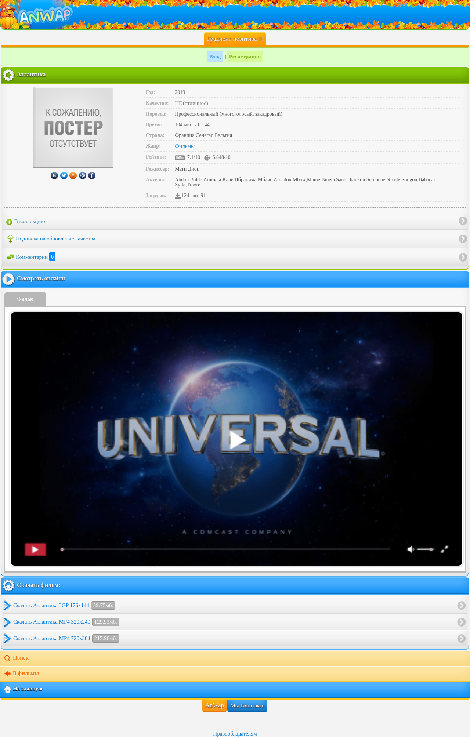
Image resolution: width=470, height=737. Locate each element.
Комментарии (30, 257)
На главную (23, 689)
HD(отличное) (191, 103)
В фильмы (21, 673)
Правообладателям (235, 734)
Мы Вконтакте (247, 705)
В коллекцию (25, 221)
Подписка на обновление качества (50, 239)
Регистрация (245, 56)
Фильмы (185, 146)
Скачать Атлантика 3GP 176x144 (64, 605)
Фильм (25, 299)
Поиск (16, 658)
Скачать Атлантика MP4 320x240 (66, 622)
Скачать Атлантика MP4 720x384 (66, 638)
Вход (215, 56)
